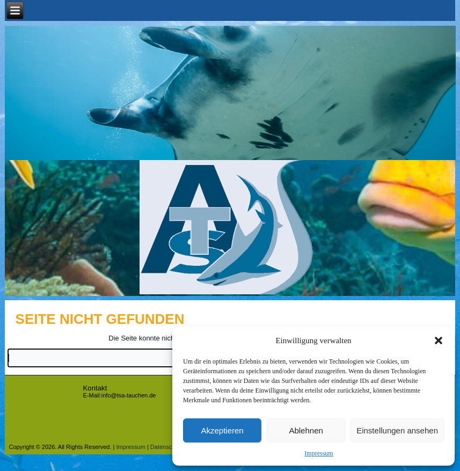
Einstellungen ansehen (397, 430)
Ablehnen (306, 430)
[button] (438, 340)
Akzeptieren (222, 430)
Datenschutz (166, 447)
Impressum (318, 453)
